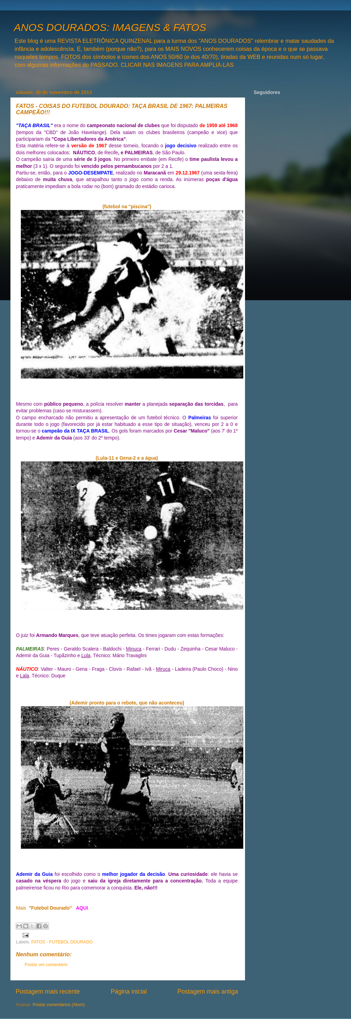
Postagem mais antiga (208, 991)
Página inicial (129, 991)
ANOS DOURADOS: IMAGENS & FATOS (110, 27)
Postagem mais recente (48, 991)
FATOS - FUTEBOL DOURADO (62, 942)
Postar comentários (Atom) (59, 1004)
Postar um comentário (46, 964)
